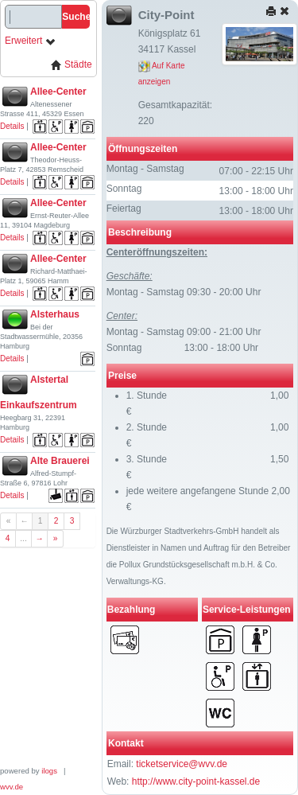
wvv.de (11, 786)
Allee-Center (58, 91)
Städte (71, 65)
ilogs (49, 770)
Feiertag (123, 208)
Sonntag (124, 188)
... (23, 538)
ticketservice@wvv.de (181, 764)
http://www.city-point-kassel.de (196, 781)
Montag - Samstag (145, 168)
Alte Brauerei (60, 460)
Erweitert (30, 41)
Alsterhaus (54, 314)
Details (12, 126)
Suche (76, 16)
